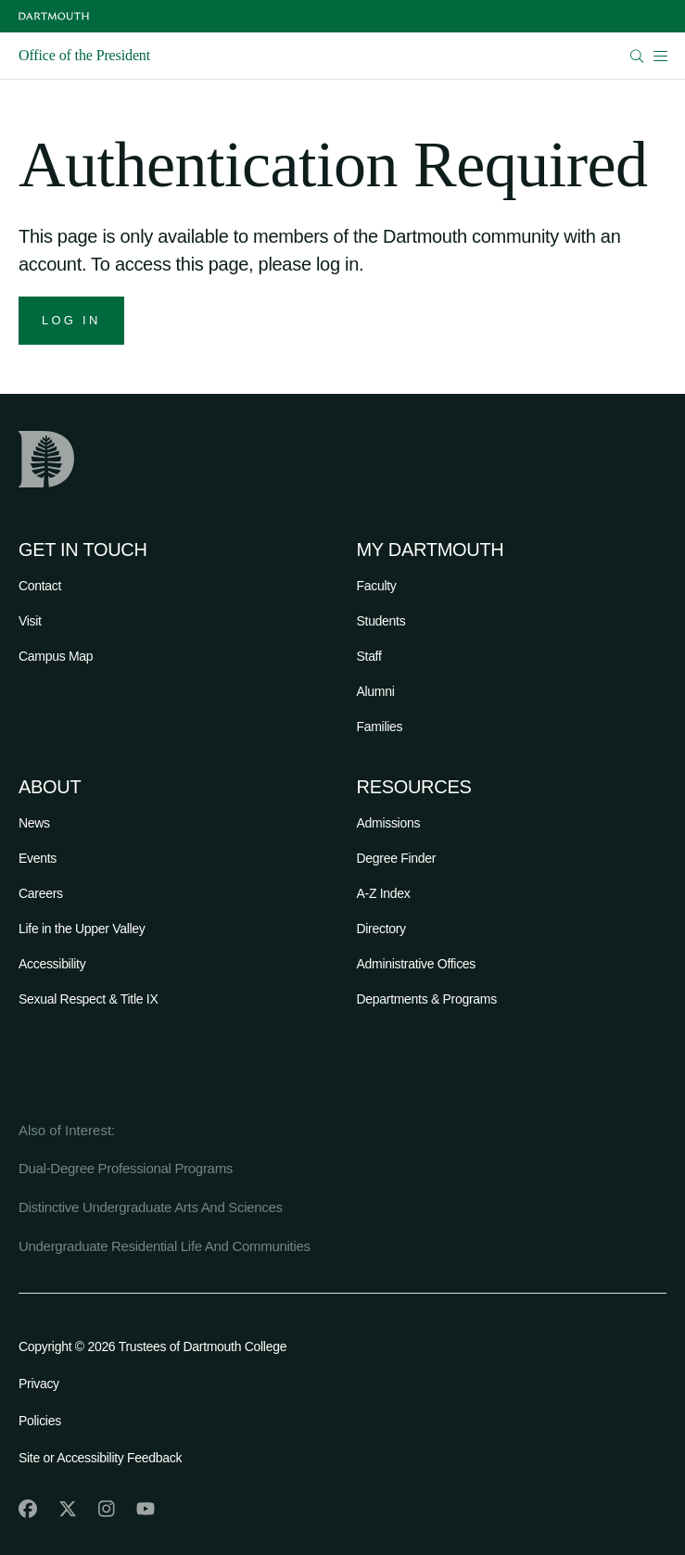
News (34, 822)
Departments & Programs (427, 999)
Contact (40, 585)
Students (381, 620)
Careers (41, 893)
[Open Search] (637, 56)
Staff (369, 656)
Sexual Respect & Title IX (88, 999)
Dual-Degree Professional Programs (126, 1168)
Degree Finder (397, 858)
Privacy (39, 1383)
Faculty (377, 585)
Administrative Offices (416, 963)
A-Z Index (384, 893)
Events (38, 858)
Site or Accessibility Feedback (100, 1457)
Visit (30, 620)
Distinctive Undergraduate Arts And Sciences (151, 1207)
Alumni (376, 691)
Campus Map (56, 656)
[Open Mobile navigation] (659, 55)
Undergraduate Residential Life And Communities (165, 1246)
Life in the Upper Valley (82, 928)
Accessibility (52, 963)
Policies (40, 1420)
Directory (381, 928)
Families (380, 726)
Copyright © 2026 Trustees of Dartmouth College (152, 1346)
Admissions (389, 822)
